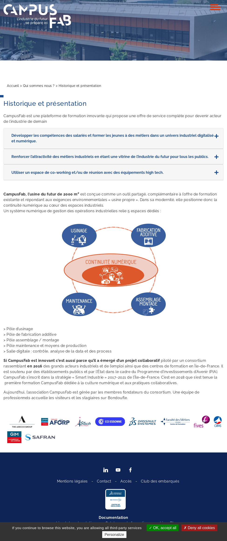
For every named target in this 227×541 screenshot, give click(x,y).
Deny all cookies (199, 528)
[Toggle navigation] (215, 7)
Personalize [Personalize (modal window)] (114, 535)
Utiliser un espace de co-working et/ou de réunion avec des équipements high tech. (115, 172)
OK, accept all (162, 528)
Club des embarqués (160, 481)
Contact (104, 481)
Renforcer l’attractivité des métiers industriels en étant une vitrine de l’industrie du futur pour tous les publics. (115, 157)
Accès (126, 481)
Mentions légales (72, 481)
